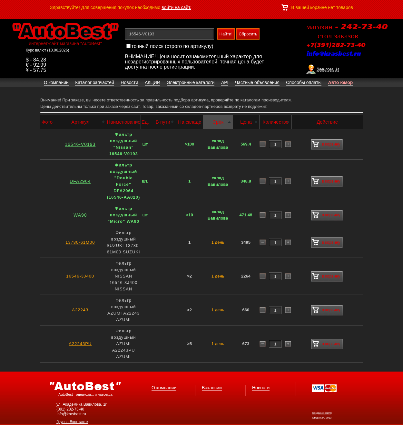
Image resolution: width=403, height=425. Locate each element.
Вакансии (212, 387)
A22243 (80, 309)
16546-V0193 (80, 144)
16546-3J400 (80, 276)
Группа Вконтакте (72, 422)
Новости (261, 387)
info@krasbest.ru (333, 54)
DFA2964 (80, 181)
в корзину (326, 144)
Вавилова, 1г (328, 69)
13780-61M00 (80, 242)
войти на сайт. (176, 7)
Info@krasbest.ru (71, 414)
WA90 (80, 215)
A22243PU (80, 343)
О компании (164, 387)
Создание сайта (321, 412)
